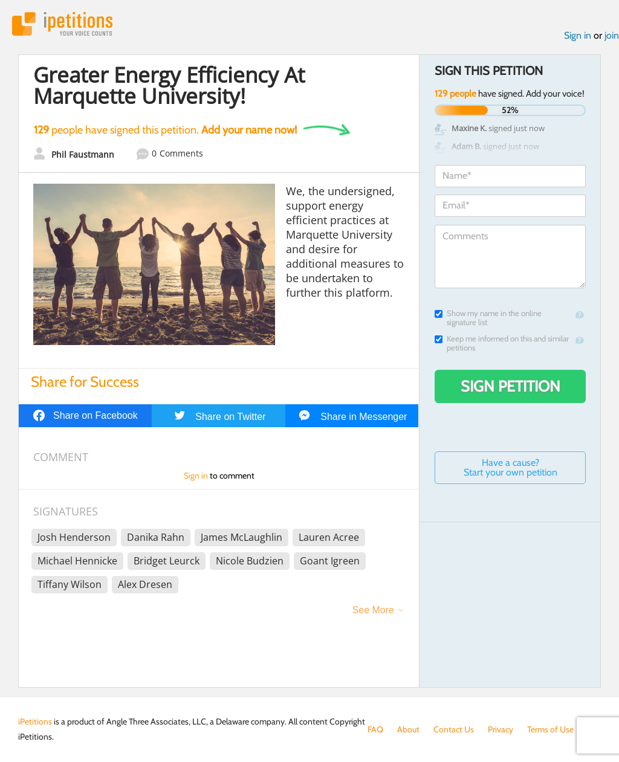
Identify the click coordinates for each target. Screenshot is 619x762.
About (408, 729)
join (611, 35)
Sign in (577, 35)
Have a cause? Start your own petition (510, 467)
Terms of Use (550, 729)
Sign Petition (510, 386)
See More (373, 610)
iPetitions (62, 24)
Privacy (500, 729)
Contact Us (453, 729)
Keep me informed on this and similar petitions (502, 343)
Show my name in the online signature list (488, 318)
